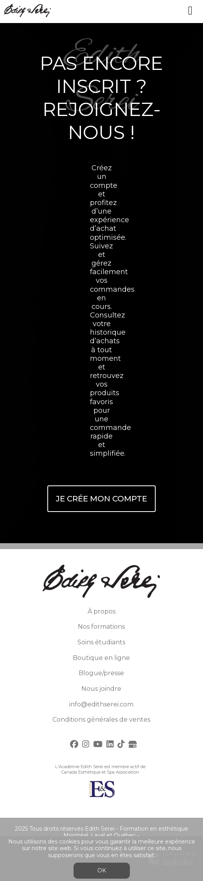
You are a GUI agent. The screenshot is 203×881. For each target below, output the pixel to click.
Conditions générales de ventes (101, 719)
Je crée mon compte (101, 498)
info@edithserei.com (101, 704)
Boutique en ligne (101, 658)
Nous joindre (101, 688)
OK (101, 870)
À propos (101, 611)
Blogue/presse (101, 673)
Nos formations (101, 626)
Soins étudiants (101, 642)
